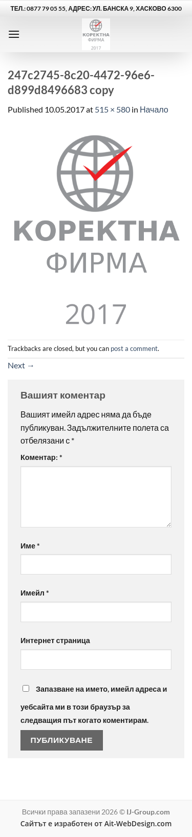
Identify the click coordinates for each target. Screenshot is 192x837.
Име (30, 545)
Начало (154, 109)
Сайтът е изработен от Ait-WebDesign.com (96, 823)
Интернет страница (55, 640)
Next (21, 365)
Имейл (34, 592)
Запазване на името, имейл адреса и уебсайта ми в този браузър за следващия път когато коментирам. (93, 704)
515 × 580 (112, 109)
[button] (14, 34)
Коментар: (41, 457)
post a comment (134, 348)
